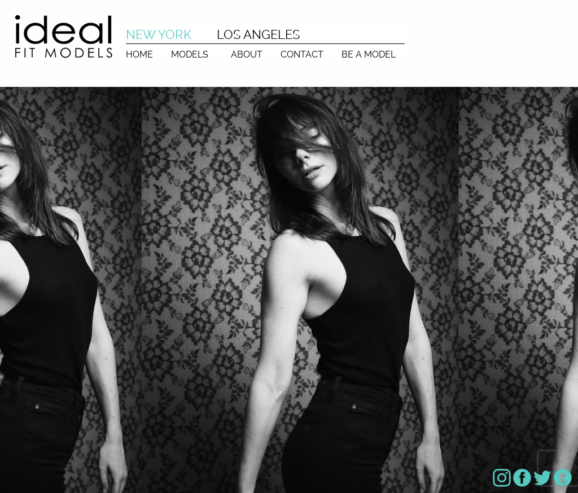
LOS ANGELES (258, 34)
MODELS (189, 54)
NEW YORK (158, 34)
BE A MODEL (368, 54)
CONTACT (302, 54)
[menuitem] (139, 51)
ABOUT (246, 54)
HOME (139, 54)
